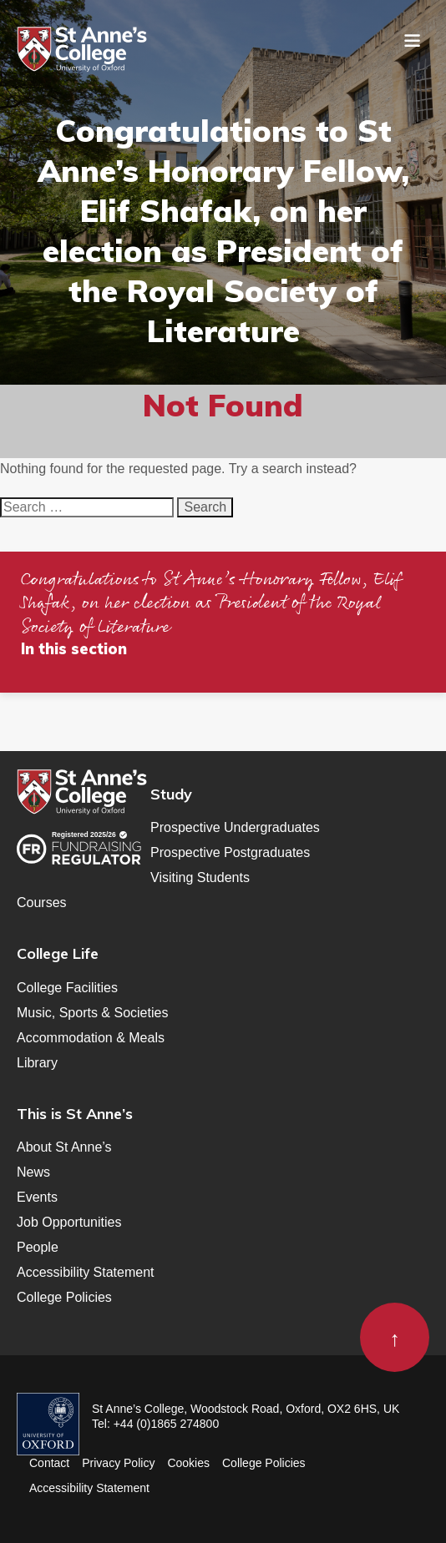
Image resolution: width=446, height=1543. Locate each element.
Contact (49, 1463)
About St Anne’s (64, 1147)
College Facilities (67, 988)
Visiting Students (200, 877)
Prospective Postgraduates (230, 852)
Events (37, 1197)
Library (37, 1063)
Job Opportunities (69, 1222)
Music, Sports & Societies (92, 1013)
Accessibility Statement (86, 1272)
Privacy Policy (118, 1463)
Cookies (188, 1463)
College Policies (64, 1297)
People (37, 1247)
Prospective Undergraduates (235, 827)
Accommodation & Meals (91, 1038)
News (33, 1172)
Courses (42, 902)
